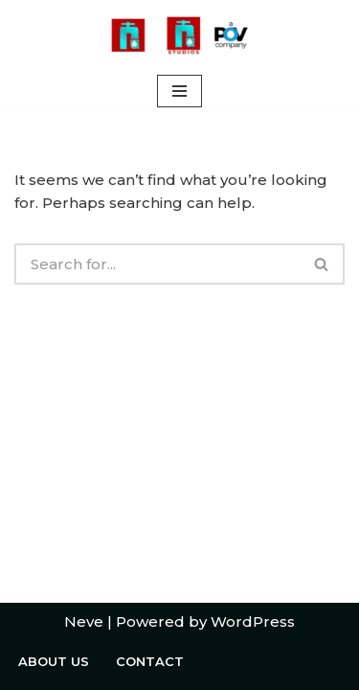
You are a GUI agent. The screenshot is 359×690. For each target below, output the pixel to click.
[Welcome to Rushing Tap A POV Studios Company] (180, 35)
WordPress (253, 621)
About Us (53, 661)
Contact (150, 661)
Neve (83, 621)
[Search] (157, 264)
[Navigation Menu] (179, 91)
